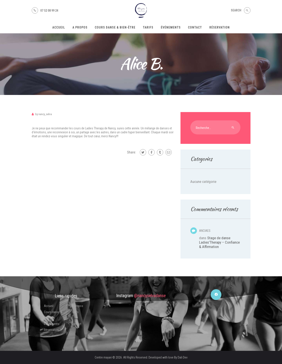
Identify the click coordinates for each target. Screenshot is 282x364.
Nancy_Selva (43, 114)
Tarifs (75, 312)
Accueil (48, 306)
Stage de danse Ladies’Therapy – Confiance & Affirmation (219, 242)
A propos (77, 306)
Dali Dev (182, 357)
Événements (51, 324)
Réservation (51, 330)
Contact (76, 324)
